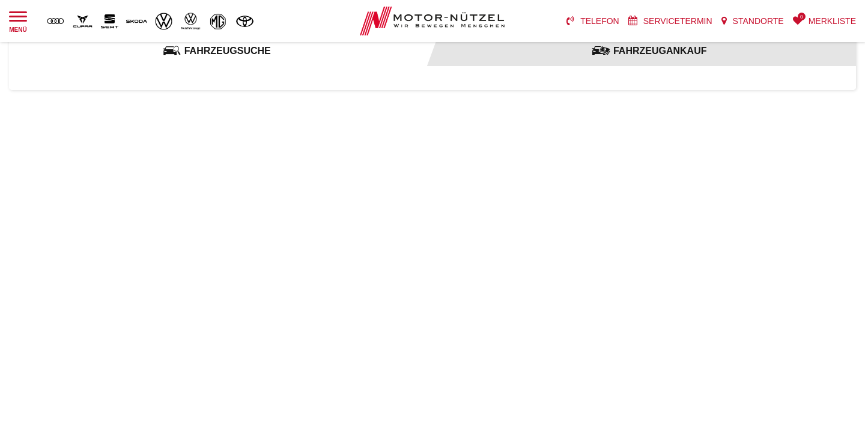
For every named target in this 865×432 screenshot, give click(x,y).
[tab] (216, 51)
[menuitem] (592, 21)
